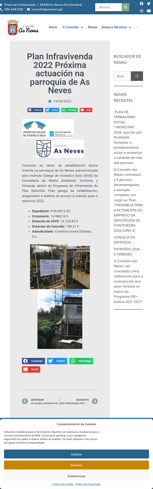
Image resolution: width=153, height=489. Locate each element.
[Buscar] (137, 76)
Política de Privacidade (87, 484)
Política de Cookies (62, 484)
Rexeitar (76, 465)
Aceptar (76, 454)
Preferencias (76, 476)
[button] (35, 110)
